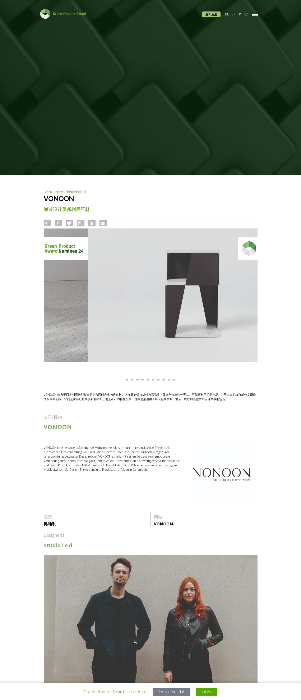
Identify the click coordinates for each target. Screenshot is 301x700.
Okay (207, 692)
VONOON (163, 524)
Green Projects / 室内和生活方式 (65, 192)
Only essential (171, 692)
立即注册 (211, 14)
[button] (47, 223)
